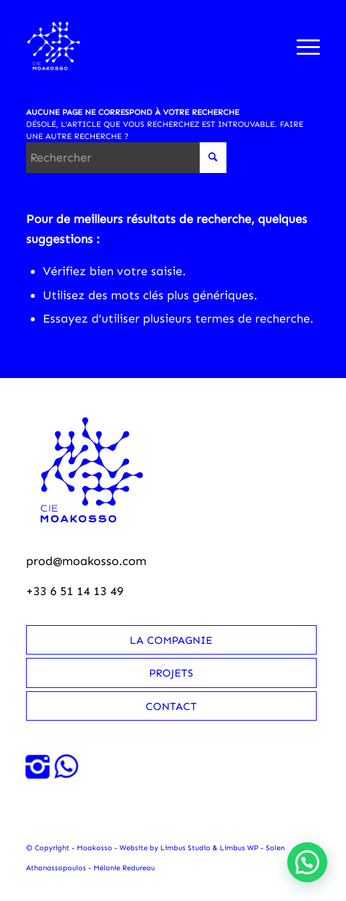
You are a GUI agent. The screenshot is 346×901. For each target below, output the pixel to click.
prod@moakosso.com (86, 561)
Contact (171, 706)
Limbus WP (239, 848)
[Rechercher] (126, 157)
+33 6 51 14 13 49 (75, 591)
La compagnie (171, 640)
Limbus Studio (185, 848)
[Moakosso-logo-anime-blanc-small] (143, 46)
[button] (307, 862)
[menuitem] (301, 46)
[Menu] (301, 46)
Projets (171, 673)
